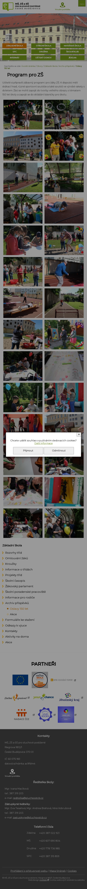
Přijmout (28, 450)
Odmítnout (59, 450)
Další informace (43, 443)
